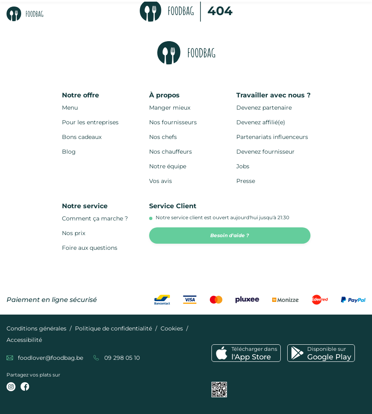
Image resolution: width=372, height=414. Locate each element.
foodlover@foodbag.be (50, 357)
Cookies (172, 328)
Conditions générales (36, 328)
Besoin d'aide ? (229, 235)
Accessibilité (24, 340)
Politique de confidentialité (113, 328)
